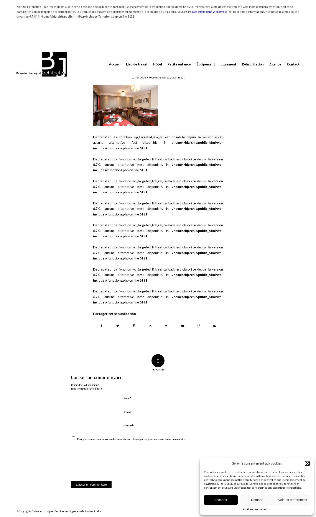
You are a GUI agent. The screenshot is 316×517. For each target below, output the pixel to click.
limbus (181, 77)
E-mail (128, 412)
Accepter (220, 500)
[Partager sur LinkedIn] (150, 326)
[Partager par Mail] (215, 326)
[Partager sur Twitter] (118, 326)
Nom (127, 398)
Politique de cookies (254, 509)
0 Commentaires (159, 77)
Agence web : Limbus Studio (85, 511)
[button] (307, 463)
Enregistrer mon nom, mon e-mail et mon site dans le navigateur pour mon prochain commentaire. (131, 439)
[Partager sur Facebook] (101, 326)
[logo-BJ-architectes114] (41, 64)
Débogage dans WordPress (209, 11)
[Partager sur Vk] (182, 326)
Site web (129, 425)
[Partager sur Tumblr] (166, 326)
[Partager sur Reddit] (199, 326)
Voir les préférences (292, 500)
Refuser (257, 500)
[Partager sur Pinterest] (134, 326)
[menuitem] (111, 64)
